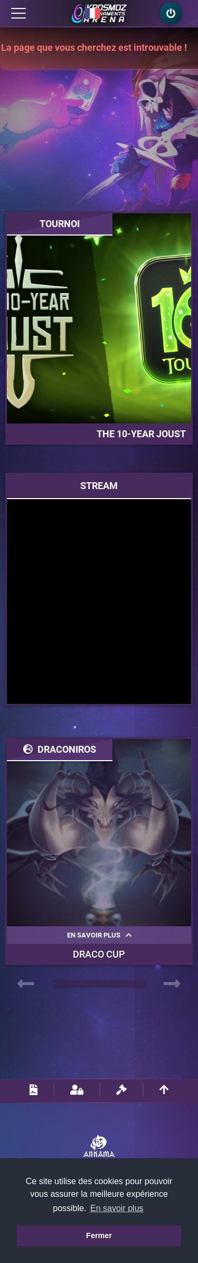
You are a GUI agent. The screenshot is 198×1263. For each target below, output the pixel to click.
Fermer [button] (99, 1235)
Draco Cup (99, 954)
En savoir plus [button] (117, 1208)
